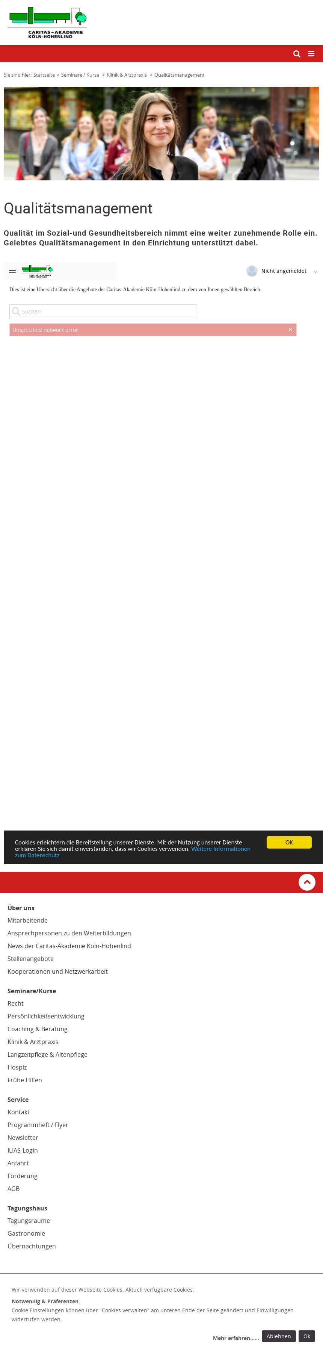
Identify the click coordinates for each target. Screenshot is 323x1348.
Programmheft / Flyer (38, 1125)
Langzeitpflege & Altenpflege (48, 1054)
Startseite (44, 74)
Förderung (23, 1176)
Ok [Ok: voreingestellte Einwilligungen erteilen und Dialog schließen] (306, 1336)
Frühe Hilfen (25, 1080)
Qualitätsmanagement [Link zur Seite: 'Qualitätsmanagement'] (179, 74)
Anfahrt (18, 1163)
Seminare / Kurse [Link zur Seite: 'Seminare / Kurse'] (80, 74)
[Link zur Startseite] (161, 22)
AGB (14, 1189)
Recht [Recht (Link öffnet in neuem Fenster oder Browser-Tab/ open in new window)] (16, 1003)
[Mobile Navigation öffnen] (311, 54)
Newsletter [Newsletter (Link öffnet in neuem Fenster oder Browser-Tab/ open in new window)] (23, 1137)
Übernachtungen (32, 1246)
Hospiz (17, 1067)
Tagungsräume (29, 1220)
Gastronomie (26, 1233)
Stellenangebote (31, 959)
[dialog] (164, 1315)
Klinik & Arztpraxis (33, 1042)
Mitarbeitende (28, 920)
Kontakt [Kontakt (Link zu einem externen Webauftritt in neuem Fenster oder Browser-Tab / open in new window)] (19, 1112)
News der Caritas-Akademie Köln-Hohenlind (69, 946)
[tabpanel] (161, 133)
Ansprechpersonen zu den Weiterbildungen (69, 933)
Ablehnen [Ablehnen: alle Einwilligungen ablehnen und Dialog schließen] (279, 1336)
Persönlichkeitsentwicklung (46, 1016)
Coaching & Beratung (38, 1029)
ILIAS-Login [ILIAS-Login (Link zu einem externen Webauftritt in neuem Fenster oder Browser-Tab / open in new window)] (23, 1150)
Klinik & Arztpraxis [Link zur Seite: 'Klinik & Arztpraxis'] (127, 74)
